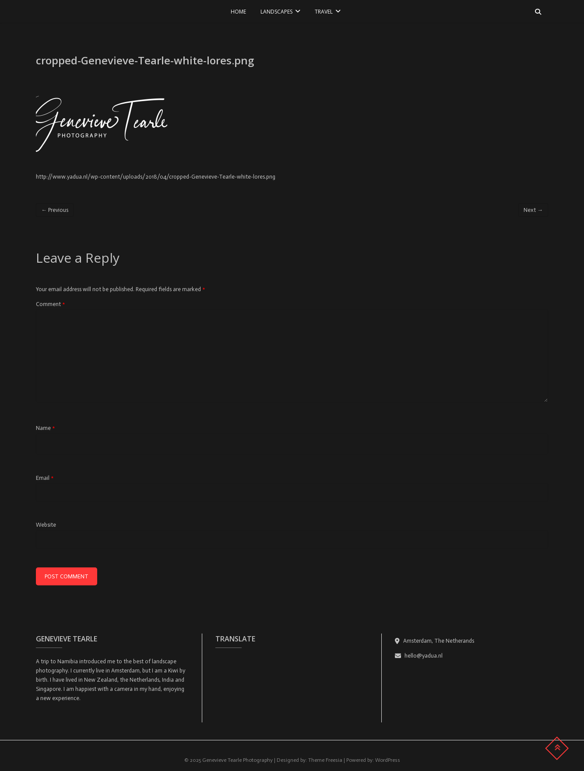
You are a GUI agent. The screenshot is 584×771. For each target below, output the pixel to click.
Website (46, 524)
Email (44, 478)
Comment (50, 304)
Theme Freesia (325, 760)
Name (45, 428)
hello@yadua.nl (419, 655)
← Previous (54, 210)
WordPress (387, 760)
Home (238, 11)
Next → (533, 210)
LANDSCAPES (276, 11)
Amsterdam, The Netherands (434, 640)
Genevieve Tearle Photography (237, 760)
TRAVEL (324, 11)
